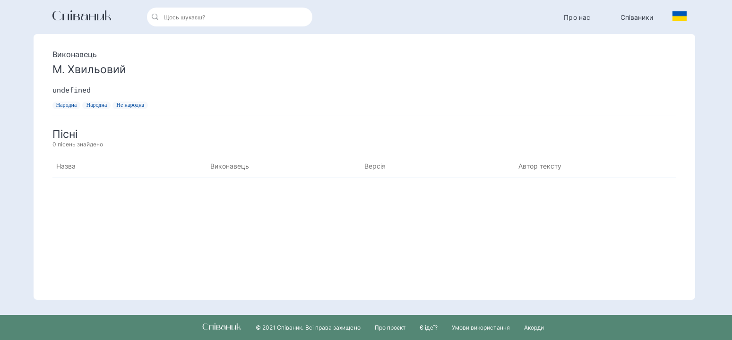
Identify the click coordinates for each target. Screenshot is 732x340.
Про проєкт (390, 327)
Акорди (534, 327)
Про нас (577, 17)
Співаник (82, 17)
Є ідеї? (428, 327)
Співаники (637, 17)
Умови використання (481, 327)
